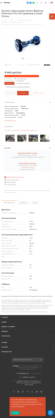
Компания (5, 336)
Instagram (23, 392)
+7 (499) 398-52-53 (22, 373)
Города (4, 342)
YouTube (32, 392)
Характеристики (9, 202)
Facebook (18, 392)
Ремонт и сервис (8, 326)
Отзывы (34, 202)
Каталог (4, 317)
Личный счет (6, 351)
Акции (4, 322)
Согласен (15, 413)
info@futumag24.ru (29, 377)
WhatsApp (37, 392)
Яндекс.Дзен (41, 392)
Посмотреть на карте (27, 167)
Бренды (4, 331)
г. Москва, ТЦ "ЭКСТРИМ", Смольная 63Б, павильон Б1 (20, 130)
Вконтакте (14, 392)
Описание (23, 202)
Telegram (27, 392)
